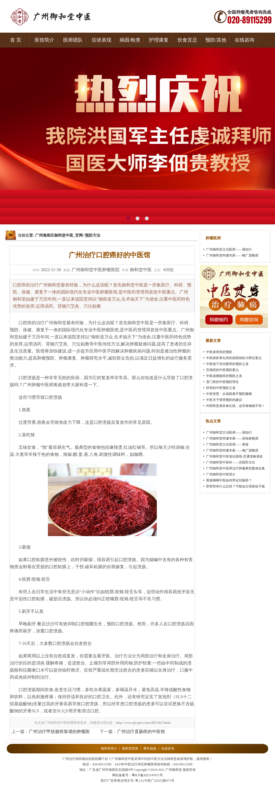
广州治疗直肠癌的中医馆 (141, 731)
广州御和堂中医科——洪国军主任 (230, 462)
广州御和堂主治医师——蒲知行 (229, 249)
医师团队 (73, 40)
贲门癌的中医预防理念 (222, 382)
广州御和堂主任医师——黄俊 (227, 444)
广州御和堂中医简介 (221, 474)
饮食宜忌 (187, 40)
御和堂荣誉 (130, 748)
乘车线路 (149, 748)
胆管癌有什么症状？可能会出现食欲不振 (235, 486)
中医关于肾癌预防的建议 (224, 400)
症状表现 (101, 40)
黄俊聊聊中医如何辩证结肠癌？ (229, 480)
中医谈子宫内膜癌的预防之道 (227, 364)
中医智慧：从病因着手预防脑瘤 (229, 394)
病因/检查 (130, 40)
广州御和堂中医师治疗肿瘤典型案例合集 (235, 468)
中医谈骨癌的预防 (219, 352)
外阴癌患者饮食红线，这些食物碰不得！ (235, 406)
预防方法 (92, 235)
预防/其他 (215, 40)
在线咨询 (244, 40)
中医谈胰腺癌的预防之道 (224, 376)
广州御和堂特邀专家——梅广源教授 (232, 255)
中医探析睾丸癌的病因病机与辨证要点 (234, 358)
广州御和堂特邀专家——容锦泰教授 (232, 438)
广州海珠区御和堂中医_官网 (59, 235)
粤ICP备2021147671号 (147, 775)
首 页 (15, 40)
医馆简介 (44, 40)
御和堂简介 (109, 748)
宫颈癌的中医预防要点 (222, 370)
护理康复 (159, 40)
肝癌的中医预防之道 (221, 388)
